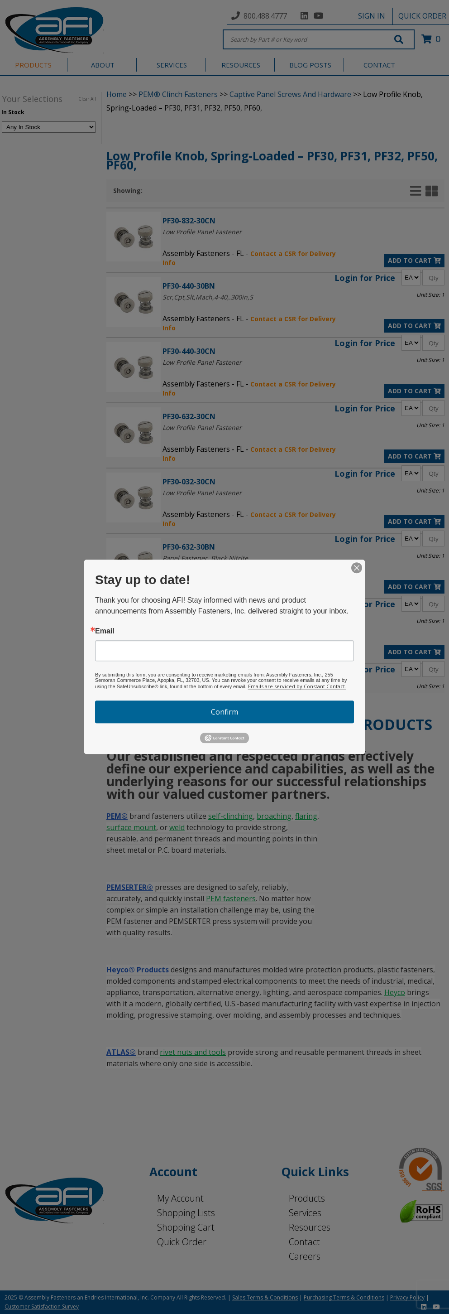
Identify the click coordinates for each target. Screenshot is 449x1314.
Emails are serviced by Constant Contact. (297, 686)
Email (105, 631)
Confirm (224, 712)
